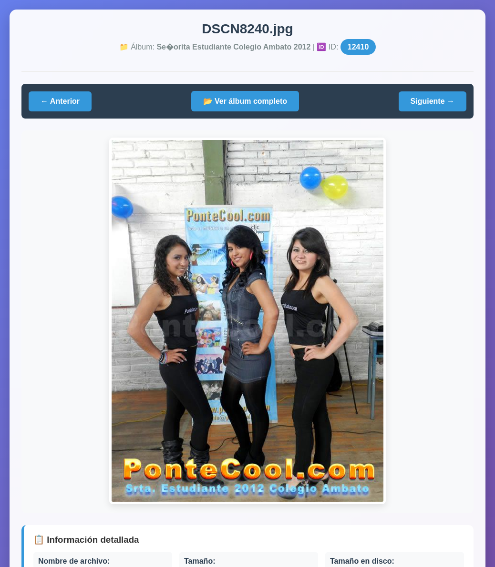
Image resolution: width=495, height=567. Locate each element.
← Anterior (60, 101)
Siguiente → (432, 101)
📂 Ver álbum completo (245, 101)
